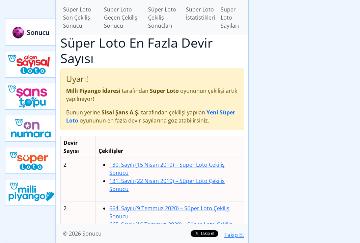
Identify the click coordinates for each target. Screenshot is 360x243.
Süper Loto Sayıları (230, 17)
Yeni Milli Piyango (30, 192)
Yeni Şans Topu (30, 96)
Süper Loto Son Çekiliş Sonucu (77, 17)
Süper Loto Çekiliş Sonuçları (162, 17)
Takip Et (234, 235)
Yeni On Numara (30, 128)
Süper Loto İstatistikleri (200, 13)
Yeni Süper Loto (30, 160)
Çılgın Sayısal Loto (30, 64)
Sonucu (30, 32)
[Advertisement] (304, 47)
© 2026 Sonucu (82, 233)
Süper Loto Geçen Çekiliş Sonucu (120, 17)
